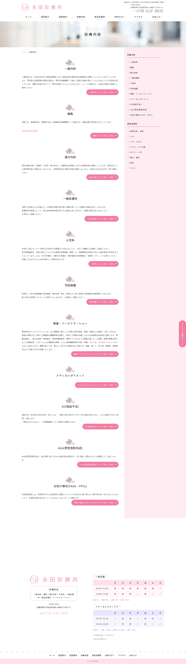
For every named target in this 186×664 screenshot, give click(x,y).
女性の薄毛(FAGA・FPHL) (141, 115)
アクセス (138, 17)
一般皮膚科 (135, 78)
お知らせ (156, 17)
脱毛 (132, 163)
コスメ (133, 169)
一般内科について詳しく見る (101, 92)
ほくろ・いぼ (136, 153)
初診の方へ (119, 17)
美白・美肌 (135, 158)
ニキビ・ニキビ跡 (137, 147)
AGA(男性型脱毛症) (138, 110)
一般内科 (134, 62)
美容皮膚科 (99, 17)
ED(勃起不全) (136, 104)
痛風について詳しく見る (103, 135)
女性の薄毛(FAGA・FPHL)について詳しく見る (94, 502)
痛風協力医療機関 (31, 131)
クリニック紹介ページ (182, 334)
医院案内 (63, 17)
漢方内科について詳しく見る (101, 177)
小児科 (133, 83)
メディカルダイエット (139, 99)
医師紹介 (45, 17)
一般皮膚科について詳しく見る (100, 218)
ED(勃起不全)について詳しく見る (99, 426)
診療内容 (81, 17)
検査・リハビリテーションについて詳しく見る (94, 354)
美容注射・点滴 (137, 131)
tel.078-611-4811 (54, 613)
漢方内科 (134, 72)
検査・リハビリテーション (141, 94)
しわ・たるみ (136, 142)
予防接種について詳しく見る (101, 302)
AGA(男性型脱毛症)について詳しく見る (97, 464)
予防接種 (134, 88)
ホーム (28, 17)
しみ (132, 137)
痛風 (132, 67)
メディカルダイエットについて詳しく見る (95, 385)
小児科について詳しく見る (102, 264)
